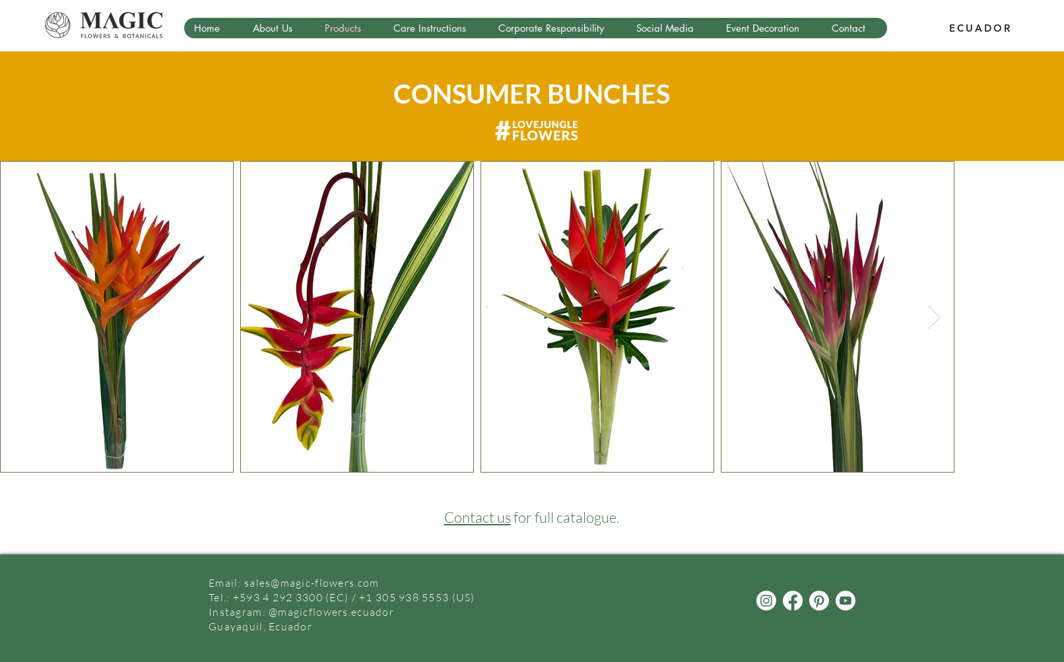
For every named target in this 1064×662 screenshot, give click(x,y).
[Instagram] (766, 601)
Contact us (477, 517)
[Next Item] (934, 317)
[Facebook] (793, 601)
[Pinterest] (819, 601)
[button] (278, 28)
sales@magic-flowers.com (311, 582)
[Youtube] (845, 601)
